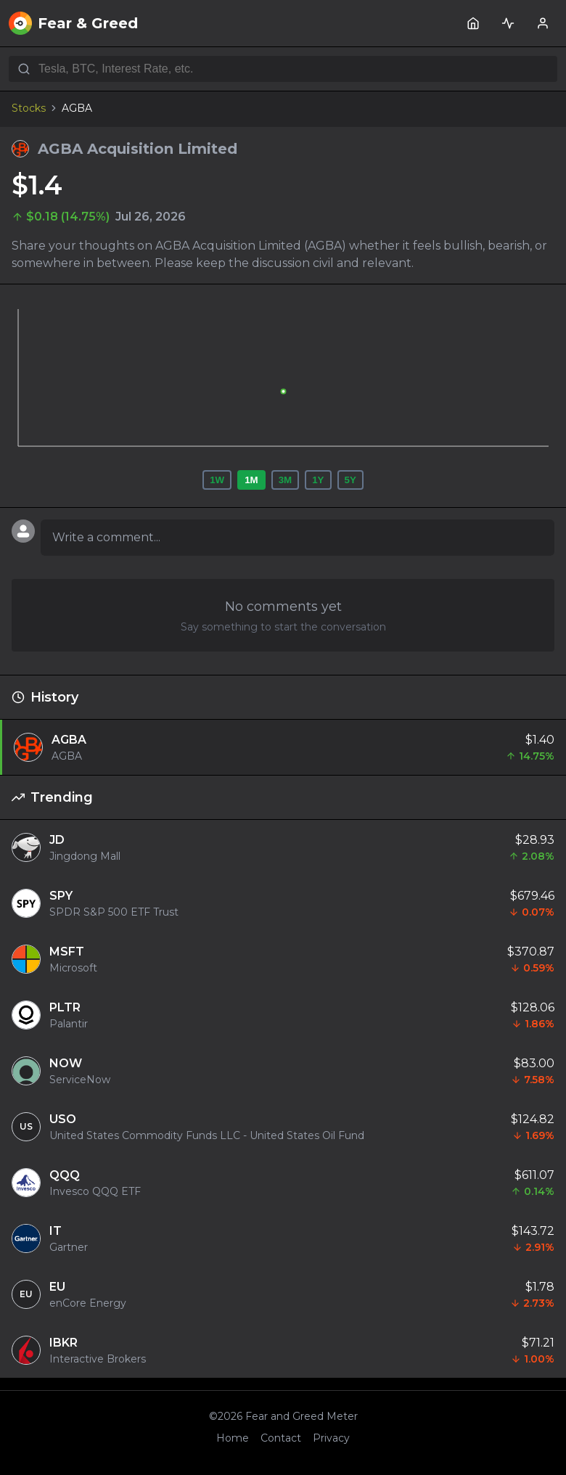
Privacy (331, 1438)
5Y (350, 479)
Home (232, 1438)
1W (217, 479)
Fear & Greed (73, 23)
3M (285, 479)
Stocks (29, 108)
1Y (318, 479)
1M (251, 479)
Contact (281, 1438)
